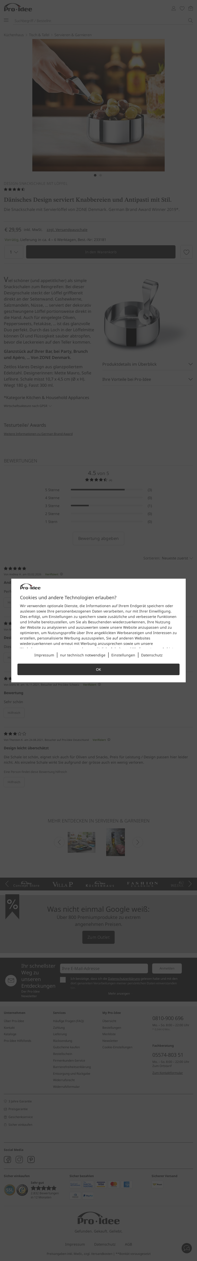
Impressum (44, 655)
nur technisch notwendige (82, 655)
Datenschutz (152, 655)
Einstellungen (123, 655)
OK (98, 669)
